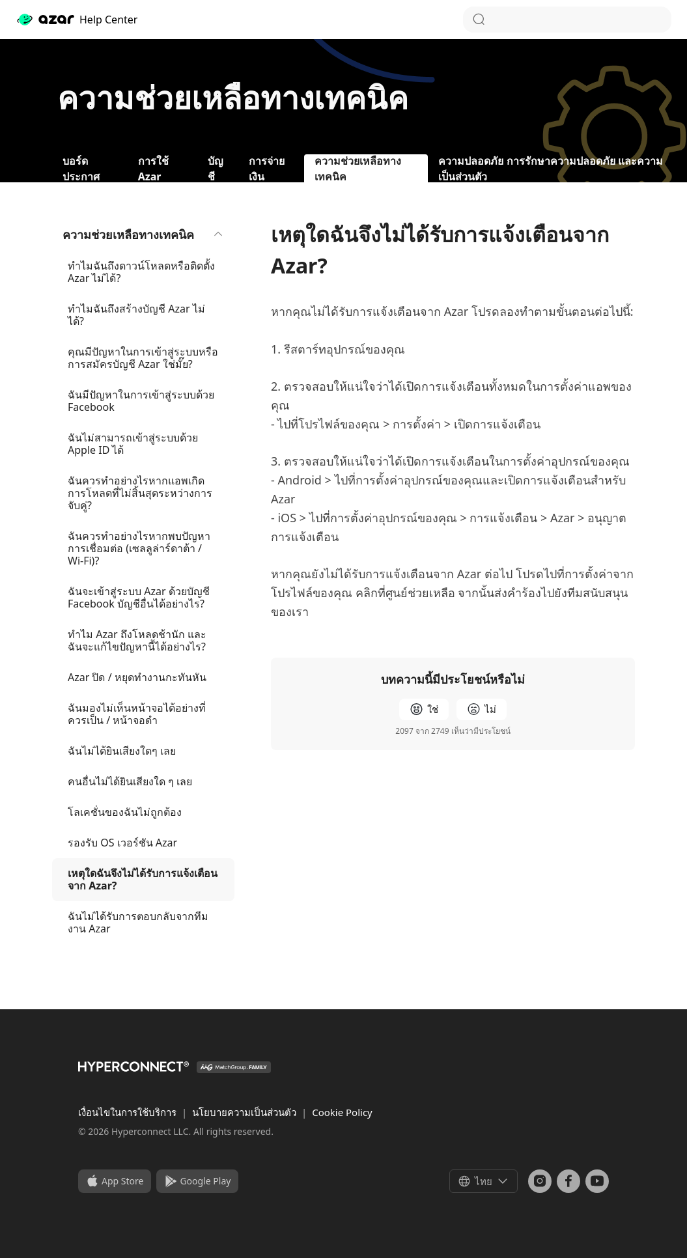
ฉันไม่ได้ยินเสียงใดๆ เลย (122, 751)
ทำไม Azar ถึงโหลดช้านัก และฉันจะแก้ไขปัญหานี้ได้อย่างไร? (137, 640)
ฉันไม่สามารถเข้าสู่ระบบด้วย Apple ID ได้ (133, 443)
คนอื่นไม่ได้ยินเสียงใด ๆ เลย (130, 781)
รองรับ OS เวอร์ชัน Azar (122, 842)
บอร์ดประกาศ (81, 168)
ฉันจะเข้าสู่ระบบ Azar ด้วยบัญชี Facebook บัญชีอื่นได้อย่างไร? (139, 597)
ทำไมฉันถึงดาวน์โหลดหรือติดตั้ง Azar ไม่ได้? (141, 272)
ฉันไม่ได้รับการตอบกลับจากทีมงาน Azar (138, 922)
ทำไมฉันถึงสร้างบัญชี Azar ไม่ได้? (136, 314)
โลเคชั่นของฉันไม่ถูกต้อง (125, 812)
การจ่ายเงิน (267, 168)
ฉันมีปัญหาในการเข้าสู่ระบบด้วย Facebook (141, 400)
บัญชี (215, 168)
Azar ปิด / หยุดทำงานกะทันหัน (137, 677)
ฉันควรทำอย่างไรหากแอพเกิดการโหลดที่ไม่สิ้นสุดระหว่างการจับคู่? (140, 492)
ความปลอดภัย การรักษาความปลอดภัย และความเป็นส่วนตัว (550, 168)
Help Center (76, 19)
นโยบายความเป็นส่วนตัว (245, 1112)
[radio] (424, 709)
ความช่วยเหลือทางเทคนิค (143, 234)
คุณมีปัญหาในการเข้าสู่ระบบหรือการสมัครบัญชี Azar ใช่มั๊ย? (143, 357)
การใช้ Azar (153, 168)
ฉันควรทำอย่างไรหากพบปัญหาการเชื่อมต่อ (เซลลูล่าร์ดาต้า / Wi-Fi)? (139, 548)
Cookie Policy (342, 1112)
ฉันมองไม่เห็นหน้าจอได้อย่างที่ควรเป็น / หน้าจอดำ (137, 714)
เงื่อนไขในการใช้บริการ (128, 1112)
